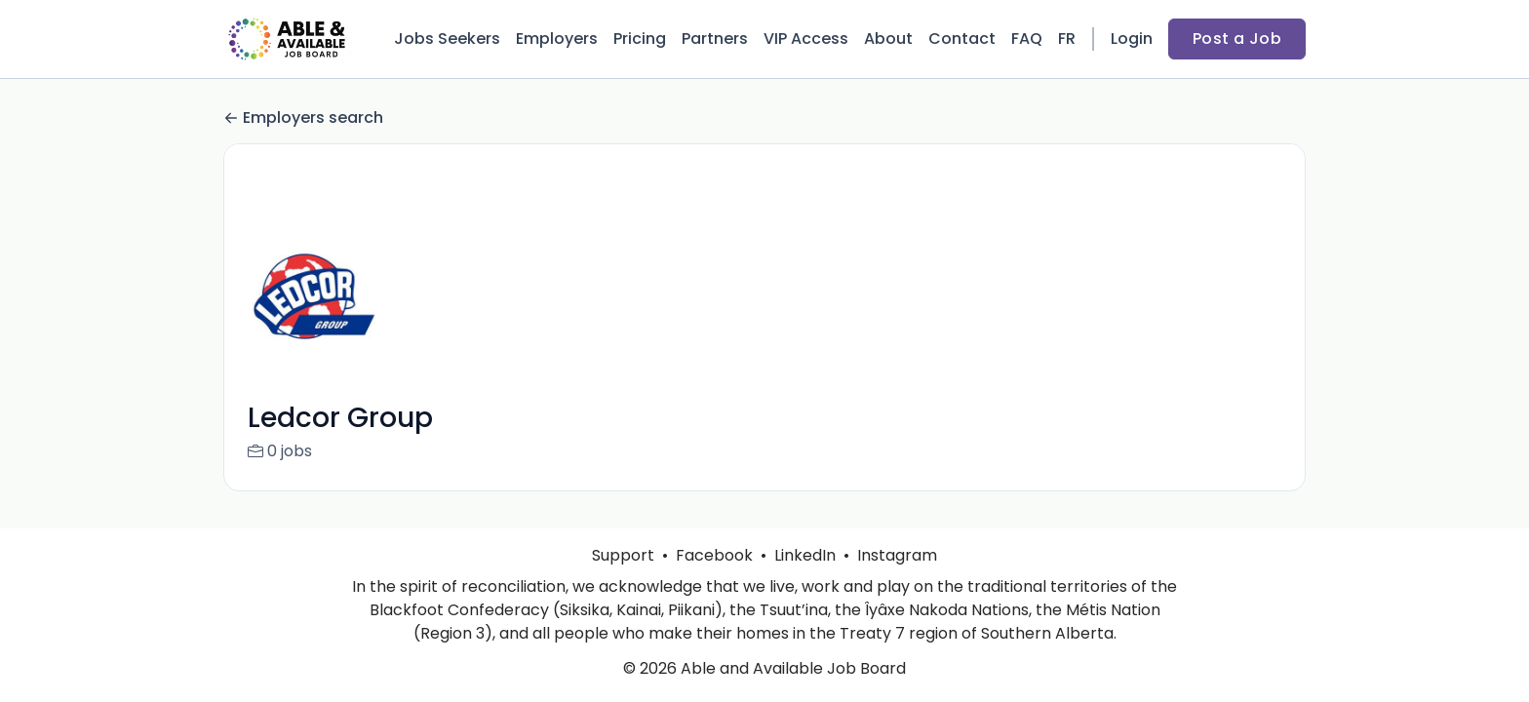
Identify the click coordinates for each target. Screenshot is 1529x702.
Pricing (639, 38)
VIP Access (806, 38)
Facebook (714, 555)
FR (1067, 38)
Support (623, 555)
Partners (715, 38)
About (888, 38)
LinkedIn (805, 555)
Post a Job (1237, 38)
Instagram (897, 555)
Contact (962, 38)
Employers (557, 38)
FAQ (1026, 38)
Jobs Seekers (447, 38)
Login (1132, 38)
